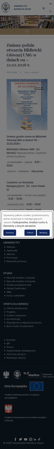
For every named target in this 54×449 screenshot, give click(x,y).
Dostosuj (10, 232)
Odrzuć (30, 232)
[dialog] (27, 224)
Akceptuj (43, 232)
